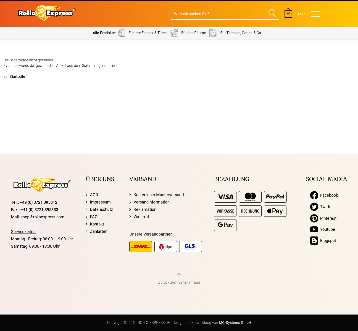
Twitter (321, 207)
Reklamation (145, 209)
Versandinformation (152, 202)
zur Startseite (14, 76)
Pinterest (323, 218)
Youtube (322, 229)
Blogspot (323, 240)
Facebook (324, 195)
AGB (94, 194)
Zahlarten (99, 231)
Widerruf (141, 216)
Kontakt (97, 224)
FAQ (93, 216)
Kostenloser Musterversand (159, 194)
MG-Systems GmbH (235, 322)
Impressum (100, 202)
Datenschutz (101, 209)
